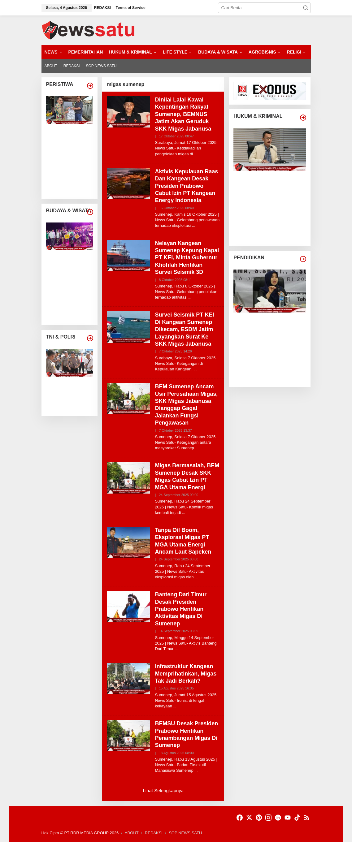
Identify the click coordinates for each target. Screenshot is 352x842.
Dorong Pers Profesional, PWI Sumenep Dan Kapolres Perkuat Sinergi (72, 404)
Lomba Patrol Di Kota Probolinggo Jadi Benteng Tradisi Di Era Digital (72, 284)
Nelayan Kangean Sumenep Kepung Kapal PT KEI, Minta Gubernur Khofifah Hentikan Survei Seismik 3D (187, 257)
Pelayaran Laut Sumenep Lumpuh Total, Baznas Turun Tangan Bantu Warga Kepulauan (72, 134)
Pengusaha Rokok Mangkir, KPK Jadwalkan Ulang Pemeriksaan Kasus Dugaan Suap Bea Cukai (274, 181)
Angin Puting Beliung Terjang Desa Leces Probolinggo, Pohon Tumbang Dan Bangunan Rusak (71, 158)
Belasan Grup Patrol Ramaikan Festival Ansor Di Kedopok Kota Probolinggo (71, 260)
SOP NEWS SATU (185, 833)
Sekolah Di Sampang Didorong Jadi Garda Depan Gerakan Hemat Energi (272, 357)
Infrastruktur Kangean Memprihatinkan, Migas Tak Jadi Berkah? (185, 673)
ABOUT (132, 833)
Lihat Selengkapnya (163, 790)
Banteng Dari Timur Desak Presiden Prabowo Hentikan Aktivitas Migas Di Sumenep (180, 609)
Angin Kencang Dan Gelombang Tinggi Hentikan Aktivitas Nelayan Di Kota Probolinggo (72, 181)
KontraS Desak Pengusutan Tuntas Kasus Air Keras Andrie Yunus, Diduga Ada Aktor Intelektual (272, 228)
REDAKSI (154, 833)
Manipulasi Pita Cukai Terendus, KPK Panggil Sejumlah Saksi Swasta (273, 205)
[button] (305, 7)
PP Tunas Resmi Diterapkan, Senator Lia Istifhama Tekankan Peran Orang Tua (273, 322)
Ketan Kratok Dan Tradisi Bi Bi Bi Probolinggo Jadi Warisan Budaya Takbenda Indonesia (72, 307)
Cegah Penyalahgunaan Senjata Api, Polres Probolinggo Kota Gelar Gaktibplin (73, 387)
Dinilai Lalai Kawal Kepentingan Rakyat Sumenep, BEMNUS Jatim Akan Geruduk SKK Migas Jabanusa (183, 114)
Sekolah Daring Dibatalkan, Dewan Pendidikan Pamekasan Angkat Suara (272, 375)
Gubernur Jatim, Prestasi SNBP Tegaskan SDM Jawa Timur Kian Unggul (273, 340)
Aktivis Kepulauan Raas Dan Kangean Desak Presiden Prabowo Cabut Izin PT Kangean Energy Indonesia (186, 186)
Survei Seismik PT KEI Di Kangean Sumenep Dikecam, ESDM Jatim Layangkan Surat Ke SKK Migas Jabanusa (184, 329)
